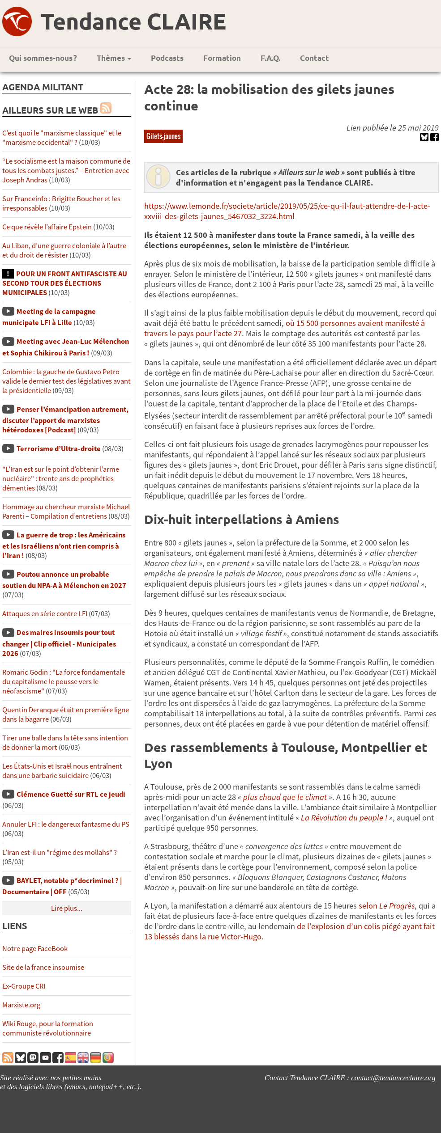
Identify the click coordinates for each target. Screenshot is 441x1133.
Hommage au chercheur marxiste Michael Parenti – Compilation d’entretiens (66, 511)
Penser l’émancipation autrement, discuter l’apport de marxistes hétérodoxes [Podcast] (65, 420)
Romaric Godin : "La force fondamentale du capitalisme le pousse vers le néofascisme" (63, 682)
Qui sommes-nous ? (43, 58)
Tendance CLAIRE (133, 21)
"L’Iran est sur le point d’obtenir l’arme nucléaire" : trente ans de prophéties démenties (60, 479)
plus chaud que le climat (285, 797)
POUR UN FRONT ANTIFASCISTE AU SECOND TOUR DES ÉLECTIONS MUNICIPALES (64, 283)
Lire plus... (66, 908)
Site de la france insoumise (43, 967)
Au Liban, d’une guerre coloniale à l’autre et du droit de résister (64, 250)
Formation (222, 58)
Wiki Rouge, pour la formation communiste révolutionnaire (47, 1028)
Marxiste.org (21, 1005)
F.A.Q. (270, 58)
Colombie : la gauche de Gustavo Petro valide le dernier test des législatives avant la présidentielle (66, 381)
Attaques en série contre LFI (44, 613)
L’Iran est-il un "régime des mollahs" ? (59, 852)
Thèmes (114, 58)
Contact (314, 58)
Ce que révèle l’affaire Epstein (47, 227)
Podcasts (167, 58)
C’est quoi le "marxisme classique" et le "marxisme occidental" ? (61, 137)
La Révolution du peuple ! (344, 817)
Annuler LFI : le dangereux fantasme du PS (65, 824)
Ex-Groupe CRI (23, 986)
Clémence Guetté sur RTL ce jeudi (71, 794)
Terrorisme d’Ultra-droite (59, 448)
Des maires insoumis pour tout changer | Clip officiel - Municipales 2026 (59, 643)
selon (387, 905)
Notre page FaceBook (35, 948)
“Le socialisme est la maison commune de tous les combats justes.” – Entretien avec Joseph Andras (66, 170)
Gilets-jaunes (163, 136)
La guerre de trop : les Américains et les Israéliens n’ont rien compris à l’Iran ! (63, 545)
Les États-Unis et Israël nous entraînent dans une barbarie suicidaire (62, 770)
